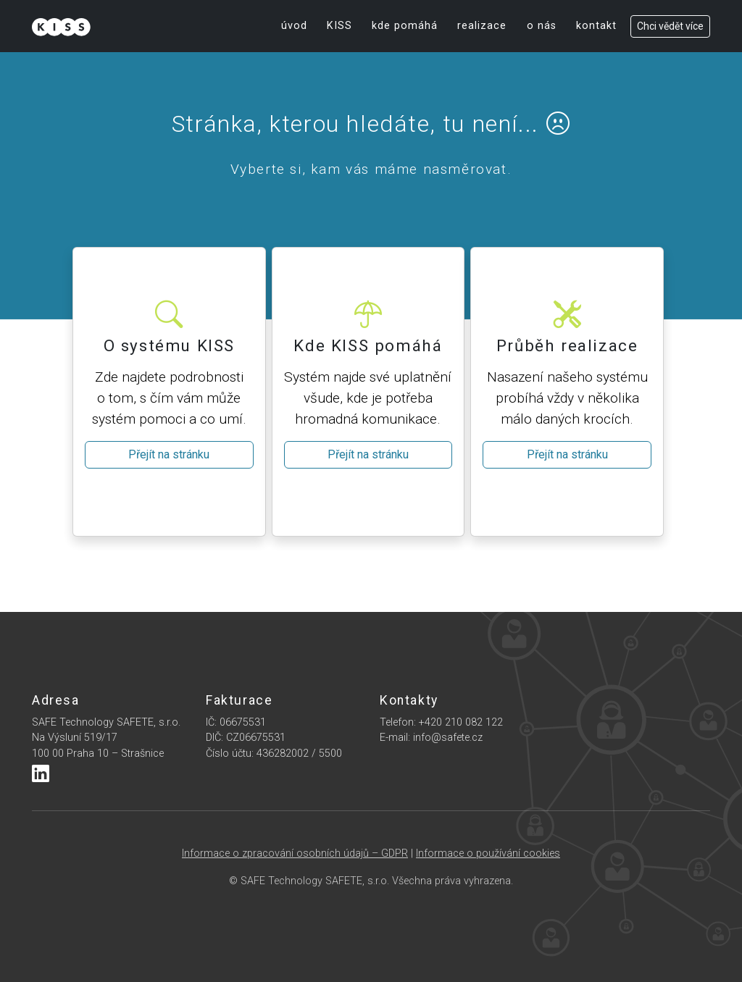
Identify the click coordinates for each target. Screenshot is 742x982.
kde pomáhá (405, 26)
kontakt (596, 26)
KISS (339, 26)
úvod (294, 26)
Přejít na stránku (168, 454)
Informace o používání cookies (488, 853)
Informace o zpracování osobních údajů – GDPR (295, 853)
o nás (541, 26)
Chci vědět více (670, 26)
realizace (482, 26)
